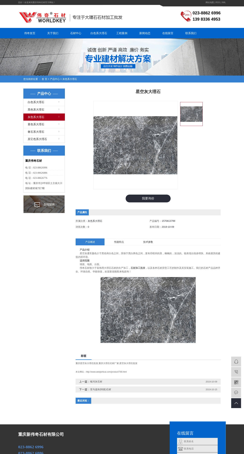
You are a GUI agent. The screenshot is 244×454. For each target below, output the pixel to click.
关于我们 (52, 33)
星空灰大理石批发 (128, 363)
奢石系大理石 (36, 131)
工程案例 (121, 33)
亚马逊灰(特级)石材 (100, 389)
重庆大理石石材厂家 (109, 363)
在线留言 (167, 33)
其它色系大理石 (37, 139)
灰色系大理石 (69, 79)
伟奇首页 (29, 33)
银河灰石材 (96, 381)
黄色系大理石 (36, 124)
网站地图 (210, 2)
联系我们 (190, 33)
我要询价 (148, 198)
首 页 (44, 79)
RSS (218, 2)
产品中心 (55, 79)
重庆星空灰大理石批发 (87, 363)
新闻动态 (144, 33)
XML (224, 2)
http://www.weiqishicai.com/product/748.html (106, 372)
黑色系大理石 (36, 109)
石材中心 (75, 33)
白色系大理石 (99, 33)
